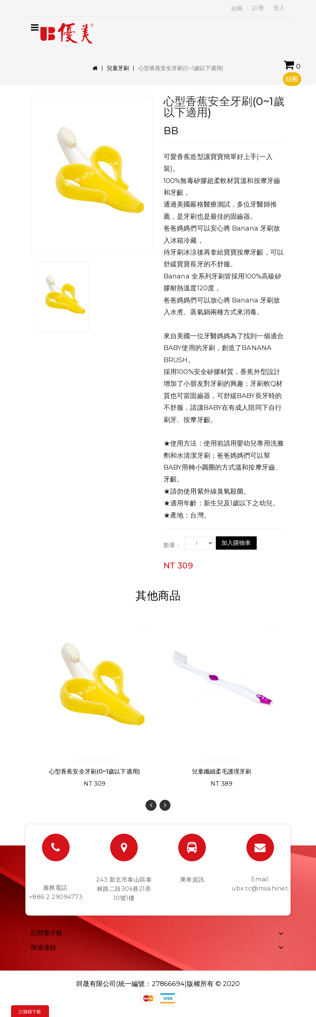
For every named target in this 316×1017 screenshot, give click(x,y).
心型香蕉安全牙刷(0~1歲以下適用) (94, 771)
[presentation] (151, 805)
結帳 (237, 8)
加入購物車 (236, 542)
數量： (172, 545)
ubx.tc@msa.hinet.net (266, 888)
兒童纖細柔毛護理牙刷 (221, 771)
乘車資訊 (192, 879)
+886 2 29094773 (56, 896)
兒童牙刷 (118, 68)
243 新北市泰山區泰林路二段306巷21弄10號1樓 (124, 889)
